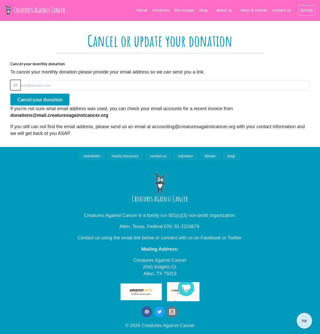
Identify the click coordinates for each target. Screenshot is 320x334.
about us (224, 10)
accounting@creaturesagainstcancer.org (193, 126)
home (142, 10)
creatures (161, 10)
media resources (125, 156)
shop (203, 10)
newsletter (92, 156)
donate (306, 10)
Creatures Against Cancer (35, 10)
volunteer (185, 156)
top (304, 321)
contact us (281, 10)
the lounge (184, 10)
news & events (253, 10)
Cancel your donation (39, 99)
